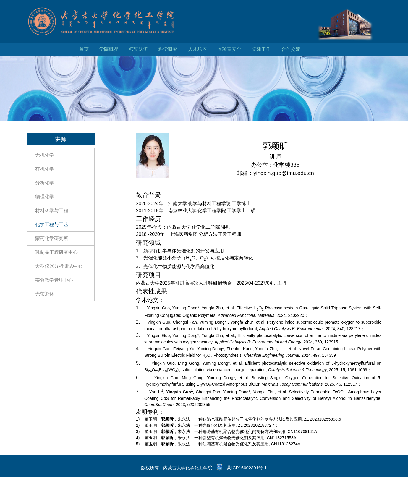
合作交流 (290, 49)
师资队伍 (138, 49)
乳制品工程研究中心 (56, 252)
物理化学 (44, 196)
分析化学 (44, 182)
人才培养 (197, 49)
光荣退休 (44, 293)
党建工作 (261, 49)
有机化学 (44, 168)
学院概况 (108, 49)
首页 (84, 49)
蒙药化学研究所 (51, 238)
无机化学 (44, 155)
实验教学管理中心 (54, 280)
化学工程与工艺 (51, 224)
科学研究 (167, 49)
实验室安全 (229, 49)
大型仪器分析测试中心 (58, 266)
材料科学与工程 (51, 210)
